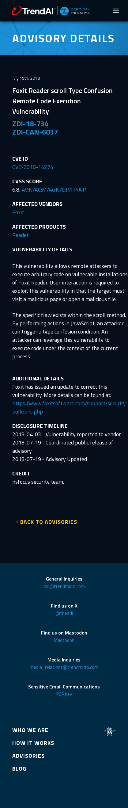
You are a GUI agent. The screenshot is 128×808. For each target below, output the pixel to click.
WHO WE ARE (30, 730)
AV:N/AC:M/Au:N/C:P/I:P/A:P (54, 189)
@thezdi (64, 613)
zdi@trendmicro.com (64, 586)
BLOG (19, 768)
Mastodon (64, 640)
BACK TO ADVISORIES (48, 522)
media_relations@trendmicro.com (64, 667)
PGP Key (64, 694)
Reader (20, 235)
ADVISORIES (28, 756)
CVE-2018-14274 (32, 167)
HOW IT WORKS (33, 743)
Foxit (18, 212)
